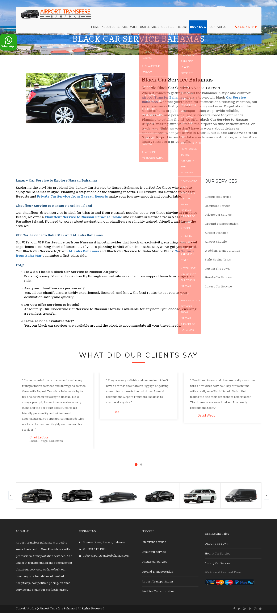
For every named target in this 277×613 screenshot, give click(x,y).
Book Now (199, 15)
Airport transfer (216, 232)
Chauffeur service (217, 205)
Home (99, 15)
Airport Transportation (157, 581)
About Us (111, 15)
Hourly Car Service (218, 277)
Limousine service (218, 196)
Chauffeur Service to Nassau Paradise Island (83, 217)
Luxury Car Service (218, 286)
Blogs (183, 15)
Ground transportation (222, 223)
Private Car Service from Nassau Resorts (72, 196)
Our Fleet (170, 15)
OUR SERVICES (151, 15)
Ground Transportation (157, 571)
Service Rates (130, 15)
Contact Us (217, 15)
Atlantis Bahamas (83, 251)
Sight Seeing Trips (218, 259)
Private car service (218, 214)
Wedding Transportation (222, 250)
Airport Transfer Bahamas (163, 97)
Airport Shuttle (216, 241)
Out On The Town (217, 268)
